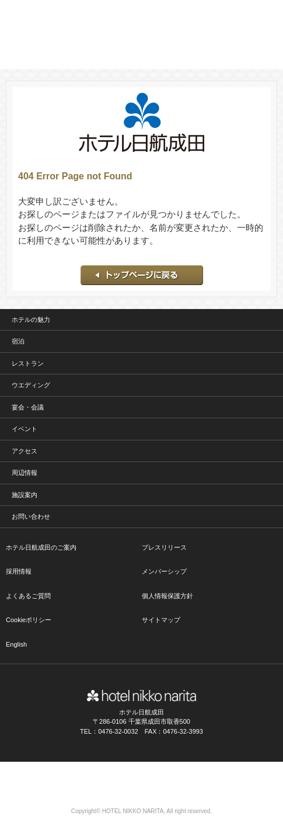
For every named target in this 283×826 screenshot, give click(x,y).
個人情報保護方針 (167, 595)
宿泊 (18, 341)
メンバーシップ (164, 571)
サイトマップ (161, 619)
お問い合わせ (31, 516)
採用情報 (19, 571)
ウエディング (31, 384)
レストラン (28, 363)
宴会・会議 (28, 407)
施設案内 (24, 494)
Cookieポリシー (28, 619)
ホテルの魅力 (31, 319)
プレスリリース (164, 547)
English (16, 644)
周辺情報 (24, 472)
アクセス (24, 450)
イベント (24, 428)
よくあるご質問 (28, 595)
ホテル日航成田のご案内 (41, 547)
